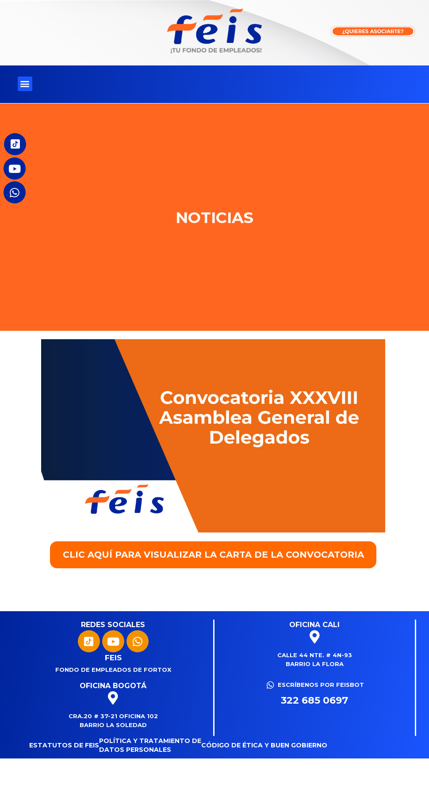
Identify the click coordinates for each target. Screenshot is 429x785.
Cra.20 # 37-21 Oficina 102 (113, 716)
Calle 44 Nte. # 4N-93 (314, 655)
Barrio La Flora (315, 663)
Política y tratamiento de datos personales (150, 745)
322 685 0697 (314, 700)
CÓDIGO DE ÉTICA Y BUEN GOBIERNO (264, 745)
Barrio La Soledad (113, 724)
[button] (25, 84)
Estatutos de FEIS (64, 745)
